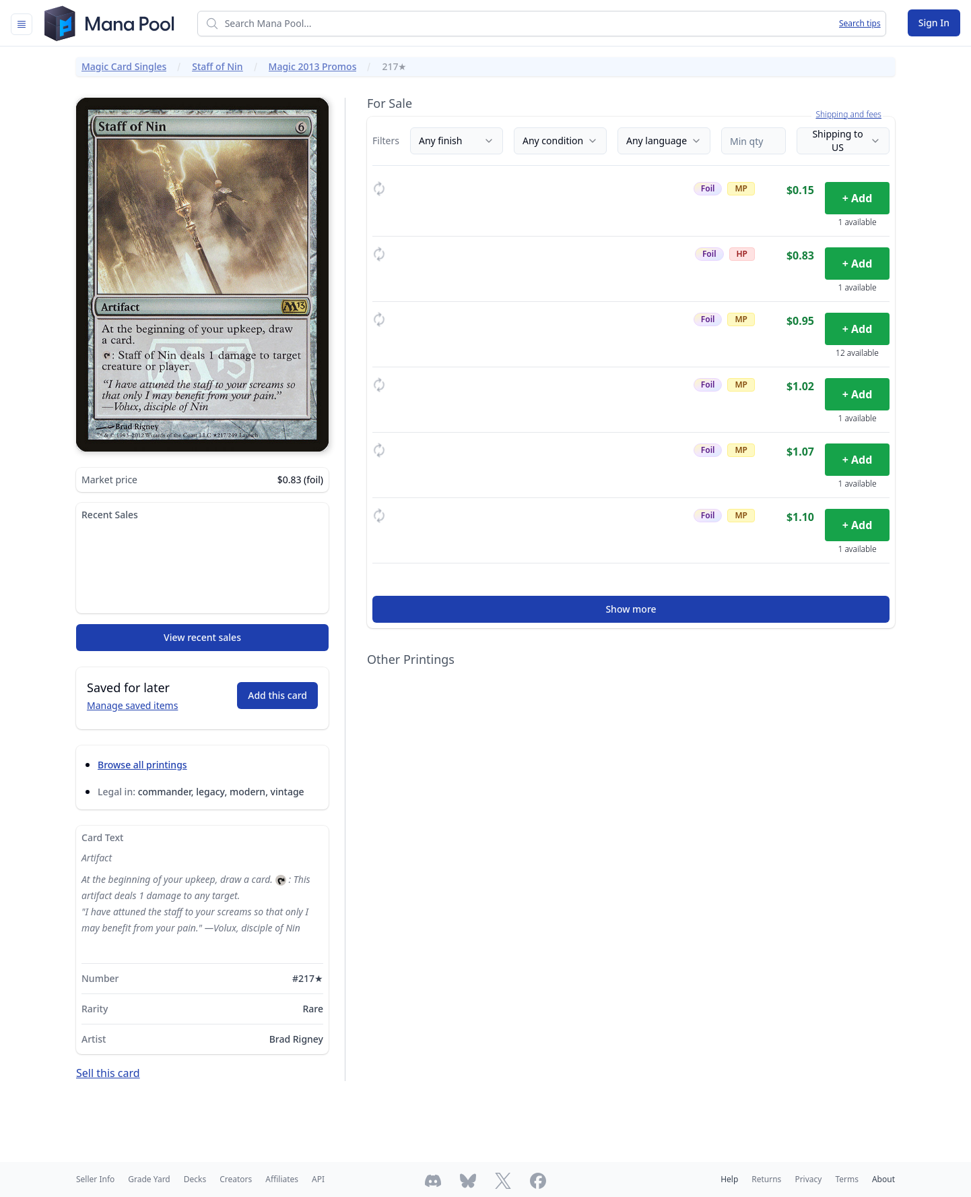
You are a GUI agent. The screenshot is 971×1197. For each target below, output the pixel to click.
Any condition (560, 140)
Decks (195, 1179)
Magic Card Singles (123, 66)
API (318, 1179)
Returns (766, 1179)
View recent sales (202, 637)
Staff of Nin (217, 66)
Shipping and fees (848, 114)
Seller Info (95, 1179)
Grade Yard (149, 1179)
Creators (236, 1179)
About (883, 1179)
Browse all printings (142, 764)
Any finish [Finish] (456, 140)
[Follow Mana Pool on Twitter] (503, 1181)
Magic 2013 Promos (313, 66)
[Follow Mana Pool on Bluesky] (468, 1181)
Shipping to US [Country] (846, 140)
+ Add (857, 198)
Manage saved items (132, 705)
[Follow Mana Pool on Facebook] (538, 1181)
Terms (847, 1179)
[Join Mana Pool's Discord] (433, 1181)
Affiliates (281, 1179)
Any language (664, 140)
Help (729, 1179)
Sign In (933, 22)
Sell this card (108, 1073)
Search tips (860, 23)
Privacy (808, 1179)
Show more (630, 609)
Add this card (277, 695)
